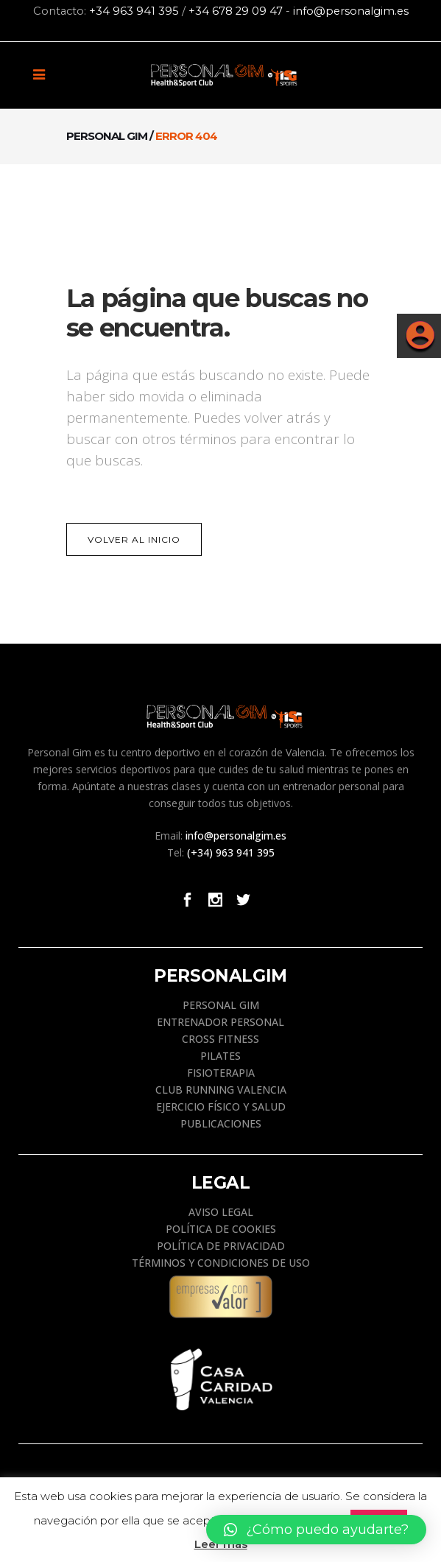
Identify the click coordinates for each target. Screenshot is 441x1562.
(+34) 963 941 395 (231, 852)
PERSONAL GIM (221, 1005)
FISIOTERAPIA (221, 1073)
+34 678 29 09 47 (235, 11)
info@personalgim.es (351, 11)
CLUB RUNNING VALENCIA (220, 1090)
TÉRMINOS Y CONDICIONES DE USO (221, 1263)
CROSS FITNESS (220, 1039)
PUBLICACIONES (220, 1123)
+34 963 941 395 (134, 11)
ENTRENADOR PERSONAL (220, 1022)
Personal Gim (106, 136)
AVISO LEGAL (220, 1212)
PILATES (220, 1056)
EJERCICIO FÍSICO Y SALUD (221, 1107)
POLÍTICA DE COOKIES (221, 1229)
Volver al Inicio (134, 539)
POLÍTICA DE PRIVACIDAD (221, 1246)
